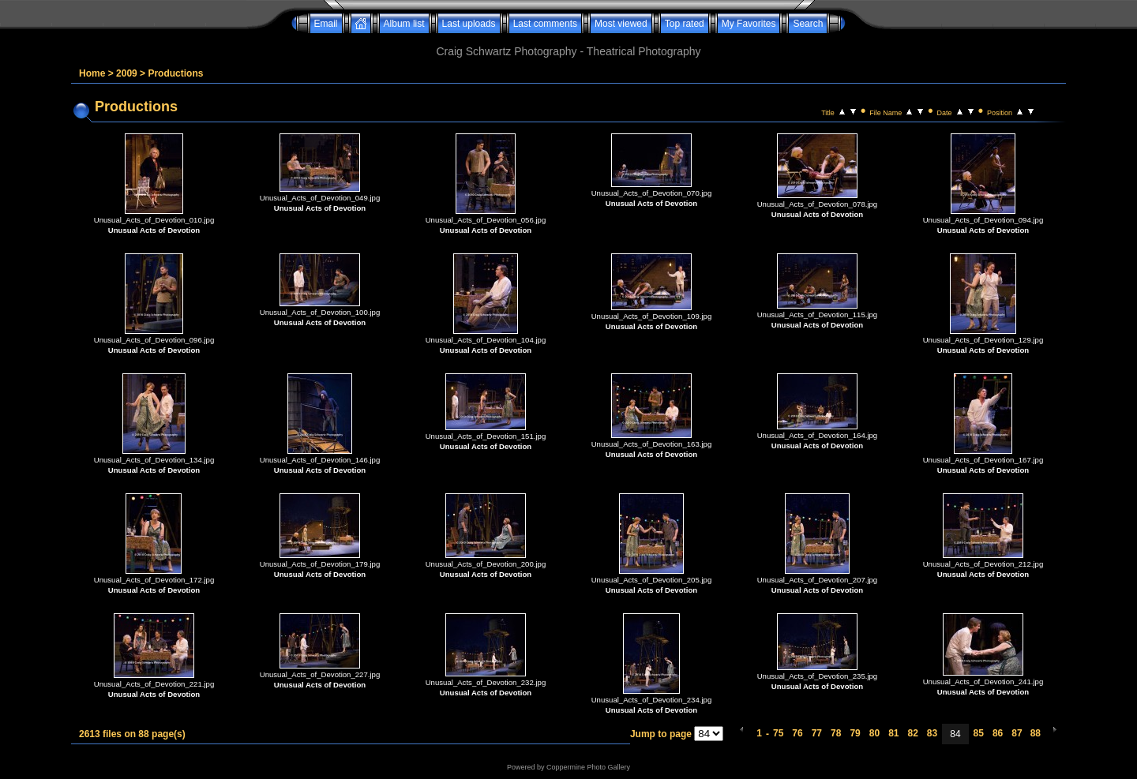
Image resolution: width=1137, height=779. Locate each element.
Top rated (684, 23)
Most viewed (621, 23)
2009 (126, 73)
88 (1035, 733)
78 (836, 733)
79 (855, 733)
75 (778, 733)
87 (1016, 733)
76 (797, 733)
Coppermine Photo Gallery (588, 767)
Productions (175, 73)
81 (893, 733)
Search (808, 23)
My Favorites (749, 23)
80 (874, 733)
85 (979, 733)
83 (932, 733)
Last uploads (469, 23)
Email (326, 23)
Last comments (545, 23)
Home (92, 73)
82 (912, 733)
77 (817, 733)
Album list (404, 23)
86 (998, 733)
